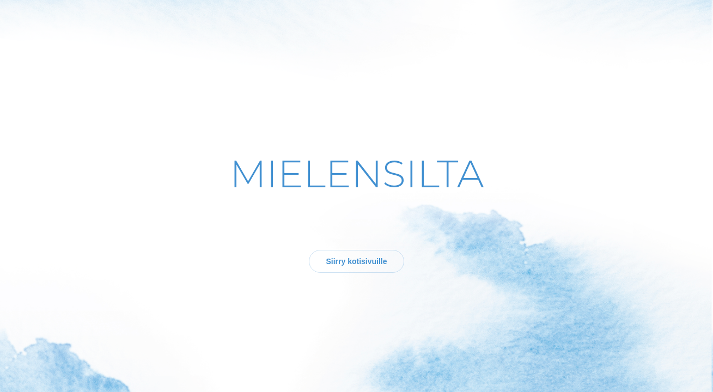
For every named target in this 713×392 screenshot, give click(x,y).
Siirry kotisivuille (356, 261)
